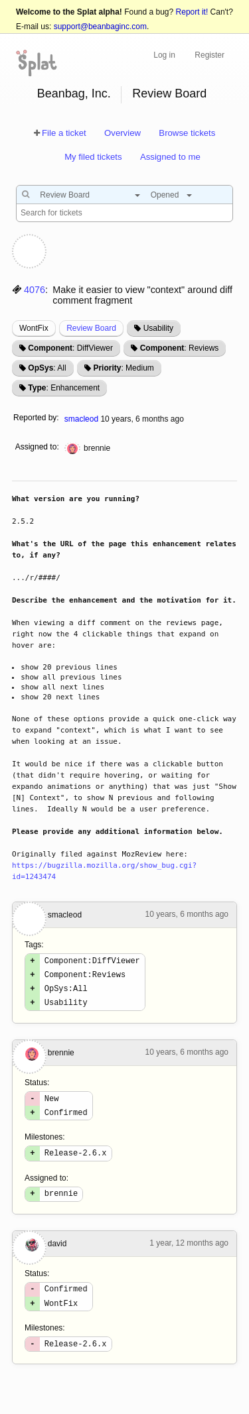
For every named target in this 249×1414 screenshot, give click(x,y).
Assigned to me (170, 157)
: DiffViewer (70, 348)
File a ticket (64, 133)
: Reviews (179, 348)
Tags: (34, 944)
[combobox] (87, 195)
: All (47, 368)
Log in (164, 55)
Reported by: (36, 417)
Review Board (169, 93)
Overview (122, 133)
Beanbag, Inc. (74, 93)
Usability (158, 328)
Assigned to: (37, 446)
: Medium (123, 368)
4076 (34, 289)
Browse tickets (187, 133)
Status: (37, 1090)
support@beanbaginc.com (100, 26)
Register (209, 55)
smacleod (81, 419)
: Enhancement (64, 387)
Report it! (192, 12)
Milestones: (45, 1148)
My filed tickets (93, 157)
